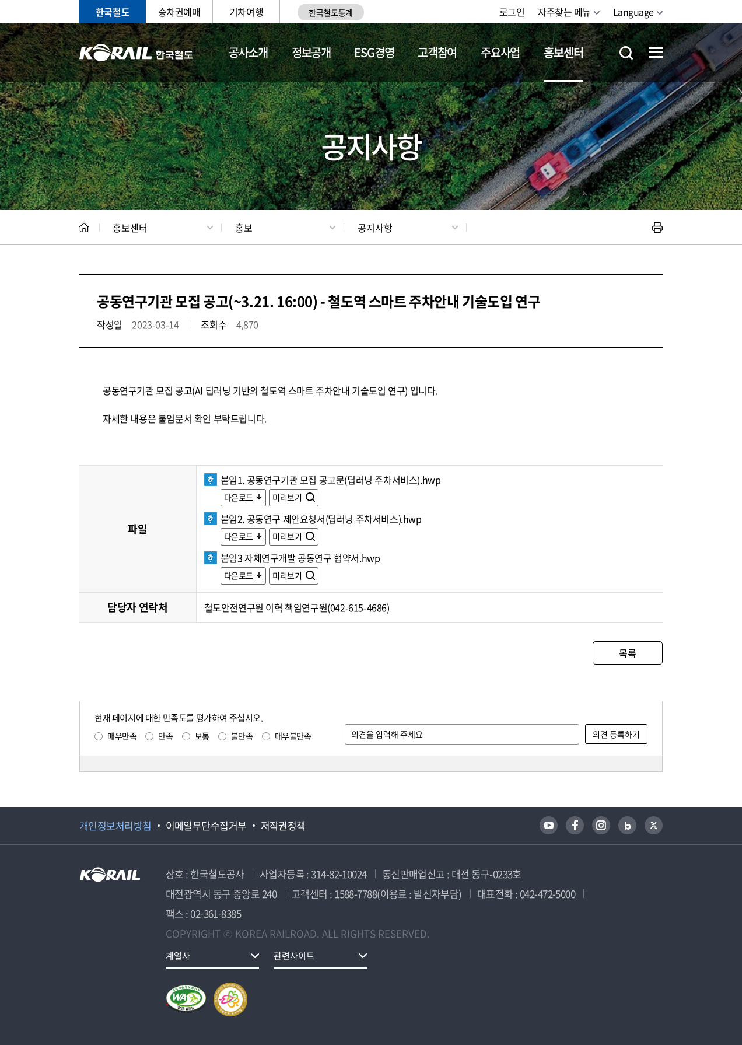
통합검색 (626, 53)
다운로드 (238, 497)
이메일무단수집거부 (206, 826)
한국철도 (113, 12)
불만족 (242, 735)
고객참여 (437, 52)
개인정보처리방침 (115, 826)
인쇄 (657, 227)
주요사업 (500, 52)
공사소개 (248, 52)
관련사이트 (294, 955)
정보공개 (311, 52)
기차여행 (246, 12)
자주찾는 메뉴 (564, 12)
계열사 (178, 955)
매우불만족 (293, 735)
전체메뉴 (656, 52)
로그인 (512, 12)
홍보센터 (563, 52)
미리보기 (287, 497)
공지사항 (375, 228)
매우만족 (121, 735)
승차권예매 (179, 12)
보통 (202, 735)
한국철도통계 (330, 12)
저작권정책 (283, 826)
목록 (627, 653)
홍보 (244, 228)
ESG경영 (374, 52)
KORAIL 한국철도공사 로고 (136, 52)
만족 (165, 735)
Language (633, 12)
